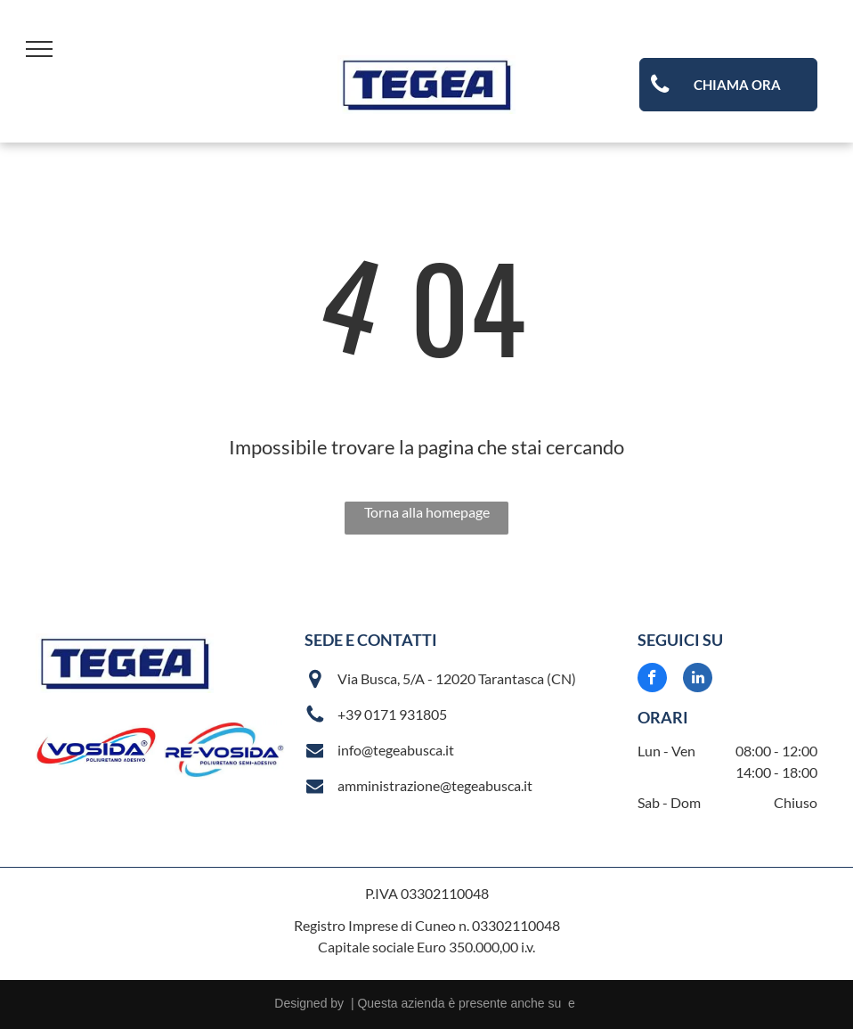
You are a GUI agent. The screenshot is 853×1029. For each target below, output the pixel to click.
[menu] (39, 49)
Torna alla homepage (427, 511)
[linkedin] (697, 680)
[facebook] (652, 680)
